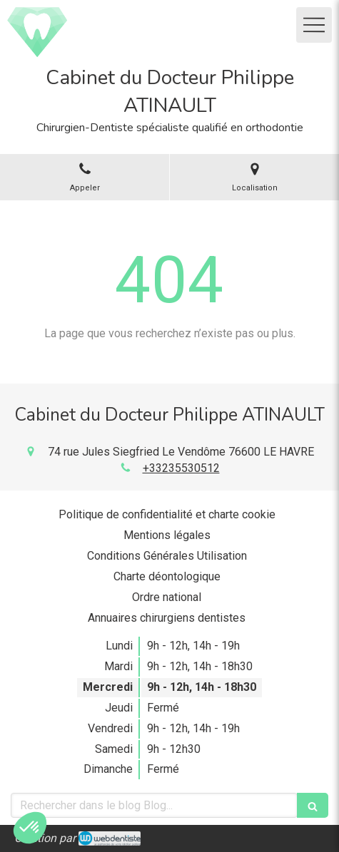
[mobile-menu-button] (314, 25)
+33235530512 (181, 468)
